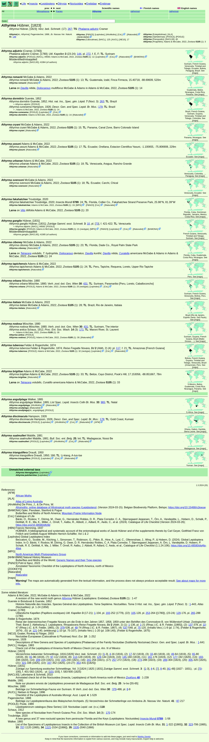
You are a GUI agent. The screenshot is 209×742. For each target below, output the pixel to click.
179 (100, 106)
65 (193, 654)
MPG (78, 205)
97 (51, 657)
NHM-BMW (83, 37)
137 (190, 624)
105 (133, 613)
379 (62, 627)
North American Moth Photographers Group (41, 554)
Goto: (58, 21)
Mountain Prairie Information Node (82, 513)
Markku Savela (143, 736)
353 (78, 662)
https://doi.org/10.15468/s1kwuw (187, 507)
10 (88, 223)
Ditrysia (62, 3)
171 (81, 329)
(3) (61, 329)
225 (63, 660)
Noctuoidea (76, 3)
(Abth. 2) (85, 348)
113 (75, 657)
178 (102, 419)
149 (14, 37)
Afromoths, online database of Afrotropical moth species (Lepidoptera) (56, 507)
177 (175, 657)
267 (70, 29)
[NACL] (102, 39)
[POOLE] (170, 37)
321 (24, 662)
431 (85, 283)
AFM (97, 422)
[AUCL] (114, 39)
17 (130, 654)
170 (108, 712)
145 (124, 657)
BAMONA (139, 57)
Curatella (124, 253)
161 (150, 657)
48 (76, 627)
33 (151, 654)
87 (177, 701)
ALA (170, 34)
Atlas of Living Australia (29, 501)
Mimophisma (43, 11)
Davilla (24, 88)
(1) (195, 41)
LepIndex (99, 34)
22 (204, 624)
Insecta (33, 3)
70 (200, 668)
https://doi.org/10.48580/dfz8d (33, 525)
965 (103, 402)
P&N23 (89, 34)
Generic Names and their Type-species (79, 560)
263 (102, 101)
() (135, 11)
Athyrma (96, 11)
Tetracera (25, 253)
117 (118, 348)
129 (178, 613)
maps (195, 73)
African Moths (24, 495)
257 (114, 660)
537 (125, 627)
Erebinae (105, 3)
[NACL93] (169, 39)
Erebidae (91, 3)
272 (88, 53)
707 (22, 727)
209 (38, 660)
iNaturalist (132, 34)
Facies (59, 11)
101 (51, 671)
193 (108, 613)
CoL (120, 34)
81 (30, 657)
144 (79, 53)
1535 (76, 727)
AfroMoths (111, 34)
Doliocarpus (43, 88)
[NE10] (122, 39)
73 (97, 223)
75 (139, 627)
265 (193, 613)
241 (89, 660)
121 (35, 630)
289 (165, 660)
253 (148, 613)
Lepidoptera (48, 3)
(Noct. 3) (73, 101)
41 (169, 668)
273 (139, 660)
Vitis (22, 210)
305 (190, 660)
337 (49, 662)
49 (172, 654)
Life (24, 3)
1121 (48, 727)
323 (191, 724)
